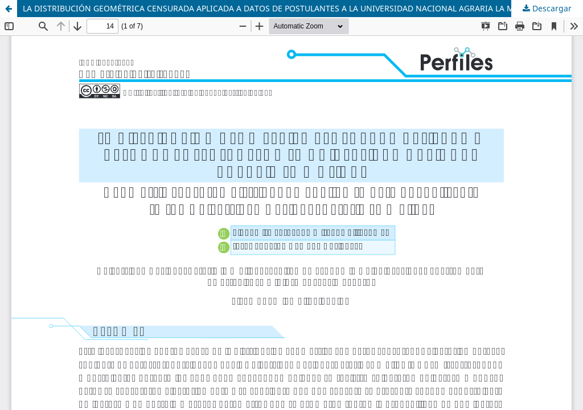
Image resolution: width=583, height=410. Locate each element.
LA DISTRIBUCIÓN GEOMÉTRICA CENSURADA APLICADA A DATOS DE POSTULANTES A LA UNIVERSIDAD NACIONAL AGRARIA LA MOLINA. (282, 8)
